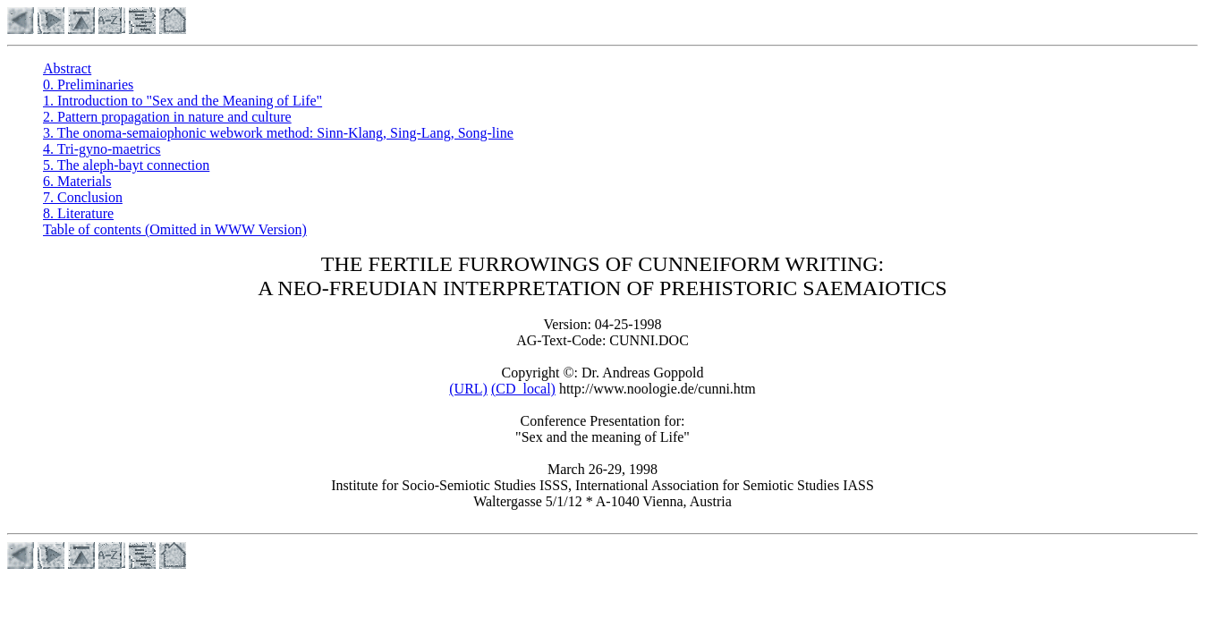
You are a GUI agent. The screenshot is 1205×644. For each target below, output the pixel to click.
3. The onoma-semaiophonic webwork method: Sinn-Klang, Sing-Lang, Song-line (278, 132)
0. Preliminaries (88, 84)
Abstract (67, 68)
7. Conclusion (83, 197)
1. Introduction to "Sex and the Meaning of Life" (182, 100)
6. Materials (77, 181)
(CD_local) (523, 388)
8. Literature (78, 213)
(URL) (468, 388)
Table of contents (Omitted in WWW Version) (175, 229)
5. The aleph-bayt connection (126, 165)
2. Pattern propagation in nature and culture (167, 116)
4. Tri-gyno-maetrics (102, 149)
